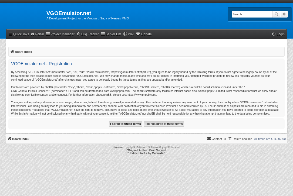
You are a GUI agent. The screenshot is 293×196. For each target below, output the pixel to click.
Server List (111, 34)
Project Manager (60, 34)
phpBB (133, 147)
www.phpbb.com (120, 91)
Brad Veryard (157, 150)
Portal (37, 34)
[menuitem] (278, 34)
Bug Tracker (87, 34)
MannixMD (159, 153)
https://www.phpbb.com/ (141, 94)
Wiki (128, 34)
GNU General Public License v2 (30, 91)
